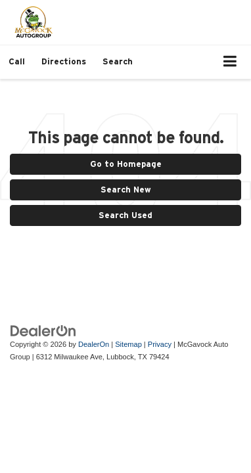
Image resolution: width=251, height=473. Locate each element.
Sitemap (128, 344)
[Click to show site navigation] (230, 62)
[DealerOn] (43, 330)
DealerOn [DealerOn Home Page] (93, 344)
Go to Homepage (126, 164)
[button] (17, 61)
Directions (63, 61)
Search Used (125, 215)
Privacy (159, 344)
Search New (126, 189)
